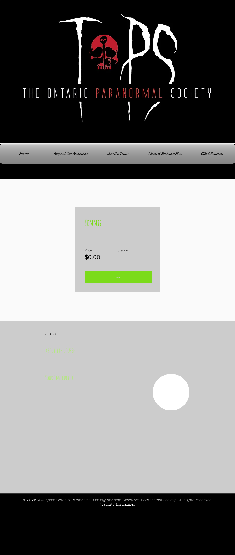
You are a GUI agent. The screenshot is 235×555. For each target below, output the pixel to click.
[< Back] (58, 334)
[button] (118, 277)
